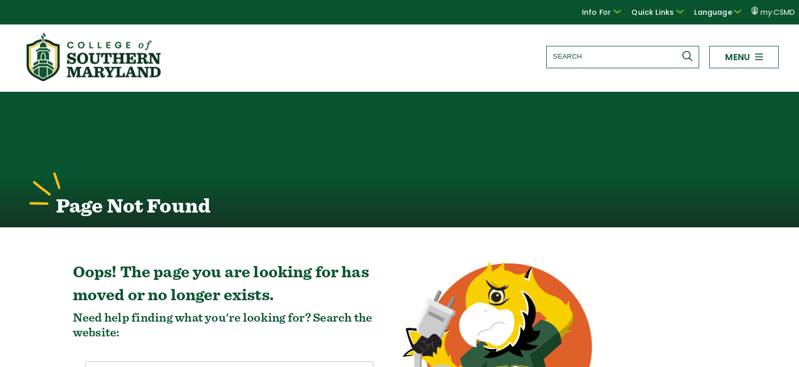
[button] (611, 12)
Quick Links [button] (664, 11)
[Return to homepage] (95, 78)
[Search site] (622, 56)
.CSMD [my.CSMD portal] (773, 12)
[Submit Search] (689, 56)
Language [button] (720, 11)
